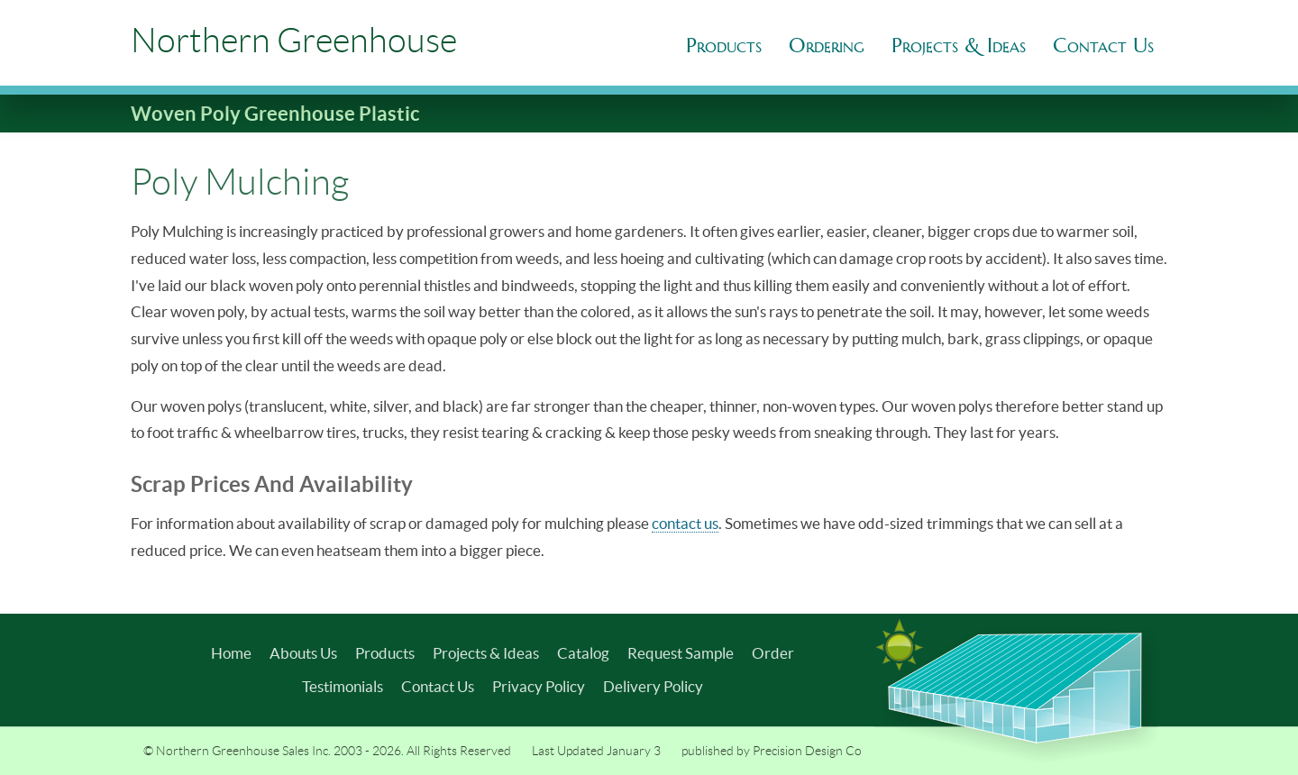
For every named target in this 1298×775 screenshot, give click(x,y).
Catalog (583, 652)
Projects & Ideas (486, 652)
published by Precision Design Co (771, 750)
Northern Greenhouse (294, 40)
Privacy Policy (538, 686)
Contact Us (437, 686)
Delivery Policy (653, 686)
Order (773, 652)
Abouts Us (303, 652)
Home (231, 652)
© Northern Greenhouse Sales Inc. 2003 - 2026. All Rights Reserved (327, 750)
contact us (685, 523)
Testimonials (342, 686)
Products (724, 45)
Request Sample (680, 652)
